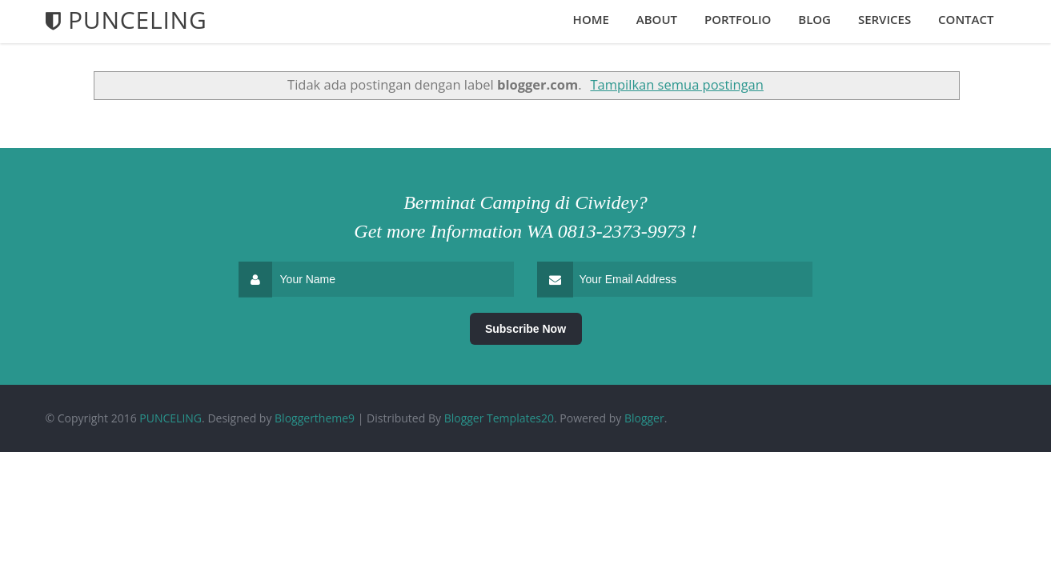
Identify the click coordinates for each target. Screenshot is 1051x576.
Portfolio (737, 19)
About (656, 19)
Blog (814, 19)
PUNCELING (170, 418)
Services (884, 19)
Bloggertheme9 (315, 418)
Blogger (644, 418)
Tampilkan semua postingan (676, 84)
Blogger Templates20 (499, 418)
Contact (965, 19)
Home (591, 19)
